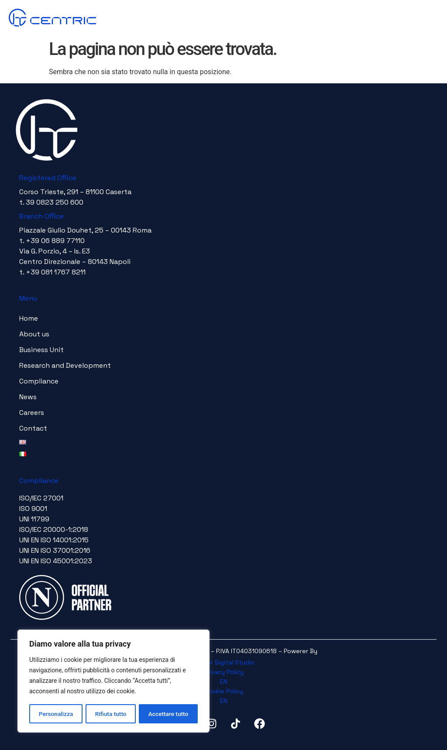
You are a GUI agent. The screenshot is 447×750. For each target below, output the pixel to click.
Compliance (38, 381)
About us (34, 334)
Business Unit (41, 349)
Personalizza (55, 713)
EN (223, 681)
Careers (31, 412)
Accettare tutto (168, 713)
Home (28, 318)
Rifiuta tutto (111, 713)
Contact (33, 428)
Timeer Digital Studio (223, 662)
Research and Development (65, 365)
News (28, 396)
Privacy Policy (224, 672)
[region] (113, 681)
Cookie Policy (223, 691)
